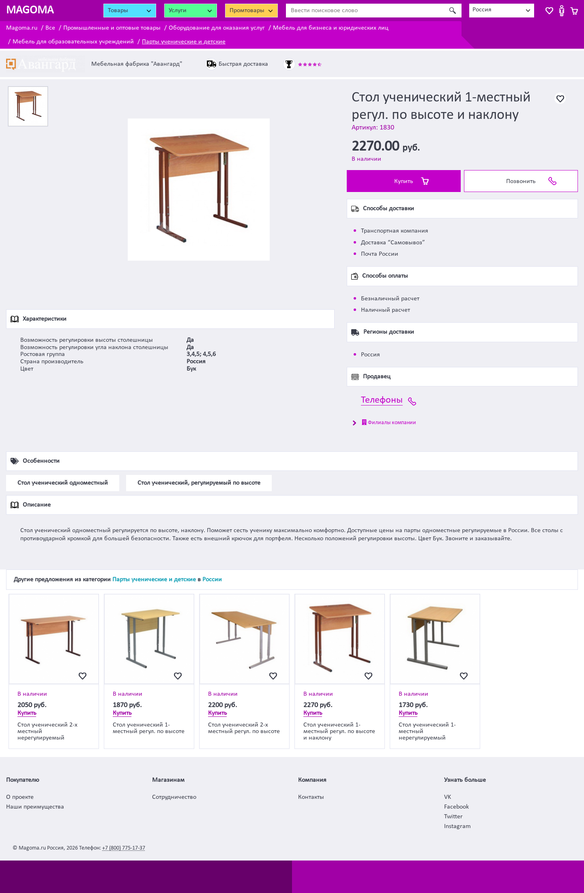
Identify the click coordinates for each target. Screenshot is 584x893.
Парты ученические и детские (183, 42)
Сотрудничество (174, 797)
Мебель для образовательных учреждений (73, 42)
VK (447, 797)
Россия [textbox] (482, 9)
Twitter (453, 816)
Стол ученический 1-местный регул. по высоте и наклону (339, 731)
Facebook (456, 807)
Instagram (457, 826)
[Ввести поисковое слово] (365, 10)
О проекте (20, 797)
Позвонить (521, 181)
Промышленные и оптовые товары (112, 28)
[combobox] (501, 10)
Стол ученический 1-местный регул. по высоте (149, 728)
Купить (403, 181)
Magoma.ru (21, 28)
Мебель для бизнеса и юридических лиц (331, 28)
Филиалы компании (389, 422)
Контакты (311, 797)
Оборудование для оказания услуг (217, 28)
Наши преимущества (35, 807)
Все (50, 28)
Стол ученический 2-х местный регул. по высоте (244, 728)
